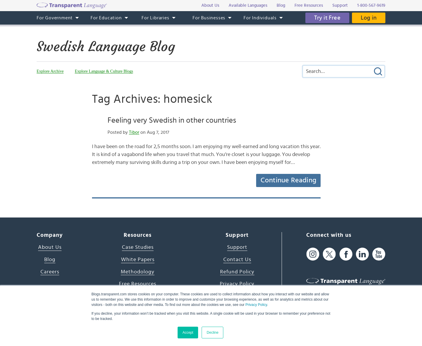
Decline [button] (212, 332)
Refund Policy (237, 272)
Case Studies (138, 247)
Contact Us (237, 259)
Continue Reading (288, 180)
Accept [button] (188, 332)
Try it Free (327, 18)
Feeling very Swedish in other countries (172, 120)
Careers (49, 272)
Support (237, 247)
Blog (49, 259)
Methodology (137, 272)
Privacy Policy (256, 305)
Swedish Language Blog (106, 46)
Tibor (134, 132)
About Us (50, 247)
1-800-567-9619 (371, 5)
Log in (369, 18)
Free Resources (137, 284)
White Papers (137, 259)
